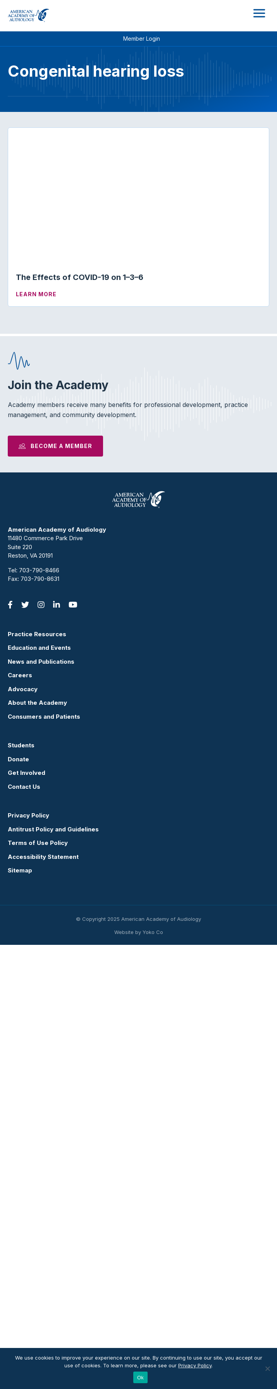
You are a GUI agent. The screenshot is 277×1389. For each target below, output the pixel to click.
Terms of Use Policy (38, 1287)
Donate (18, 1203)
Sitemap (20, 1314)
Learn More (36, 294)
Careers (20, 1119)
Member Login (141, 38)
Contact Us (24, 1230)
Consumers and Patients (44, 1160)
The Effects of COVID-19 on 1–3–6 (79, 277)
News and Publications (41, 1105)
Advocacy (23, 1133)
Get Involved (26, 1217)
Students (21, 1189)
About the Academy (37, 1146)
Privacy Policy (28, 1259)
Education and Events (39, 1091)
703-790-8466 (39, 1014)
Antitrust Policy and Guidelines (53, 1273)
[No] (267, 1368)
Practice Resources (37, 1078)
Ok (140, 1377)
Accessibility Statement (43, 1301)
